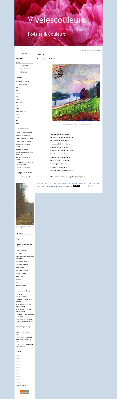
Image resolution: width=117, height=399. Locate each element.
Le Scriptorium (20, 267)
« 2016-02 (82, 50)
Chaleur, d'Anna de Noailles (23, 141)
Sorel (17, 282)
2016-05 (18, 361)
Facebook (60, 186)
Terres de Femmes (21, 285)
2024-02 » (99, 50)
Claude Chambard (21, 250)
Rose (17, 114)
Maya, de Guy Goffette (22, 149)
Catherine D (19, 295)
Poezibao (18, 279)
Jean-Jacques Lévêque (22, 261)
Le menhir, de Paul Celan (23, 135)
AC (16, 304)
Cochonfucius (19, 319)
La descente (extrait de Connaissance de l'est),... (23, 332)
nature (93, 183)
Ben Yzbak (19, 330)
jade (17, 326)
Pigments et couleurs (21, 111)
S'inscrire (25, 65)
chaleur (98, 183)
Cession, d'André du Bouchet (24, 132)
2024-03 (18, 355)
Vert (17, 120)
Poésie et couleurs (23, 84)
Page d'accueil (90, 50)
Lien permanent (72, 183)
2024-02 (18, 358)
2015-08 (18, 382)
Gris (17, 96)
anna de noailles (46, 186)
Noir (17, 105)
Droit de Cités (19, 253)
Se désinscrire (25, 68)
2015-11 (18, 373)
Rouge (17, 117)
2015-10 (18, 376)
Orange (18, 108)
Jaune (17, 99)
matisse (53, 186)
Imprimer (68, 186)
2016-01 (18, 367)
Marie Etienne (19, 276)
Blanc (17, 87)
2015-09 (18, 379)
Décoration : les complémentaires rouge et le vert (24, 321)
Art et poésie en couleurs (22, 81)
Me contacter (24, 49)
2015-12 (18, 370)
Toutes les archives (21, 385)
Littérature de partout (21, 273)
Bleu (17, 90)
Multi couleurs (19, 102)
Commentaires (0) (82, 183)
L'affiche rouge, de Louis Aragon (24, 138)
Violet (17, 123)
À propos (24, 53)
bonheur (39, 186)
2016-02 (18, 364)
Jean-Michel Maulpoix (22, 264)
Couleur (18, 93)
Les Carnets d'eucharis (22, 270)
